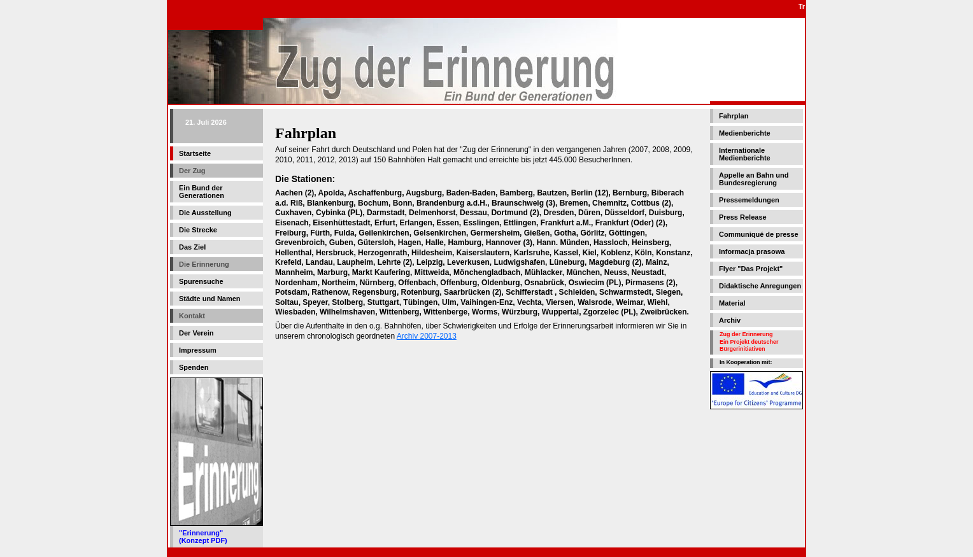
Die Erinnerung (204, 264)
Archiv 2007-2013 (427, 336)
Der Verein (196, 333)
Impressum (198, 350)
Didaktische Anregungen (760, 286)
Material (732, 303)
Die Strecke (198, 230)
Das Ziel (192, 247)
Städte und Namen (210, 298)
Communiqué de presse (759, 234)
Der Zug (192, 170)
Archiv (730, 320)
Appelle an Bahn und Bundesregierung (753, 179)
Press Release (743, 217)
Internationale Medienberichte (745, 154)
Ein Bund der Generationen (201, 191)
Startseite (195, 153)
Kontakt (192, 316)
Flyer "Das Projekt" (751, 268)
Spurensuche (201, 281)
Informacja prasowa (752, 251)
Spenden (193, 367)
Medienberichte (745, 133)
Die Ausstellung (205, 212)
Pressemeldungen (749, 200)
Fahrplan (733, 116)
